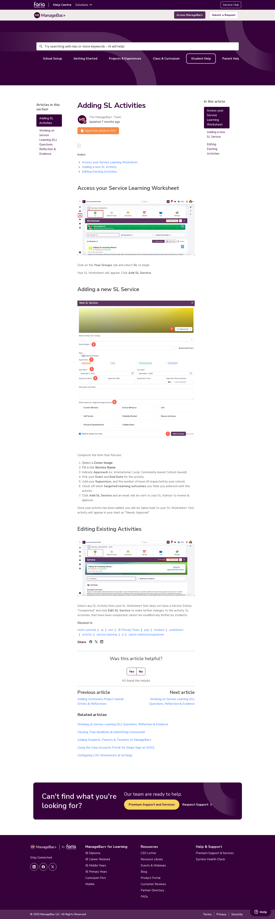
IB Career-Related (97, 859)
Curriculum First (95, 878)
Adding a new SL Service (216, 134)
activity (87, 634)
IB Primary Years (129, 630)
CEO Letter (148, 853)
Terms (207, 914)
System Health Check (210, 859)
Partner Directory (152, 890)
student (159, 630)
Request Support (197, 804)
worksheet (176, 630)
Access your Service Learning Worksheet (110, 162)
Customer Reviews (153, 884)
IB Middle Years (95, 865)
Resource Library (152, 859)
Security (237, 914)
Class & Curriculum (166, 59)
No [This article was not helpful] (141, 671)
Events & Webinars (153, 865)
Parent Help (231, 59)
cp (102, 630)
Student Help (201, 59)
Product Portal (150, 878)
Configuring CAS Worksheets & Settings (105, 755)
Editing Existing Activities (99, 171)
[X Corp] (96, 642)
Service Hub (231, 5)
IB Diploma (92, 853)
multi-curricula (86, 630)
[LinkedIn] (101, 642)
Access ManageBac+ (189, 15)
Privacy (221, 914)
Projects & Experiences (125, 59)
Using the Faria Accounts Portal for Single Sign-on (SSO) (115, 747)
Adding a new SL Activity (99, 167)
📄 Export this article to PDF (98, 130)
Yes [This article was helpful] (131, 671)
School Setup (52, 59)
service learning (107, 634)
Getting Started (85, 59)
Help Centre (62, 5)
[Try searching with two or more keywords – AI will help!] (137, 46)
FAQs (144, 896)
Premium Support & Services (215, 853)
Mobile (89, 884)
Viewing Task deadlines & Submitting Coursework (111, 732)
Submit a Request (224, 15)
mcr (110, 630)
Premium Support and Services (152, 804)
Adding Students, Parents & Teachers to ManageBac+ (114, 740)
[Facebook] (90, 642)
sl (123, 634)
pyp (146, 630)
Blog (144, 872)
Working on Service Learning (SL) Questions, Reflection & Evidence (122, 724)
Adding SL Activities (46, 120)
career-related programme (146, 634)
